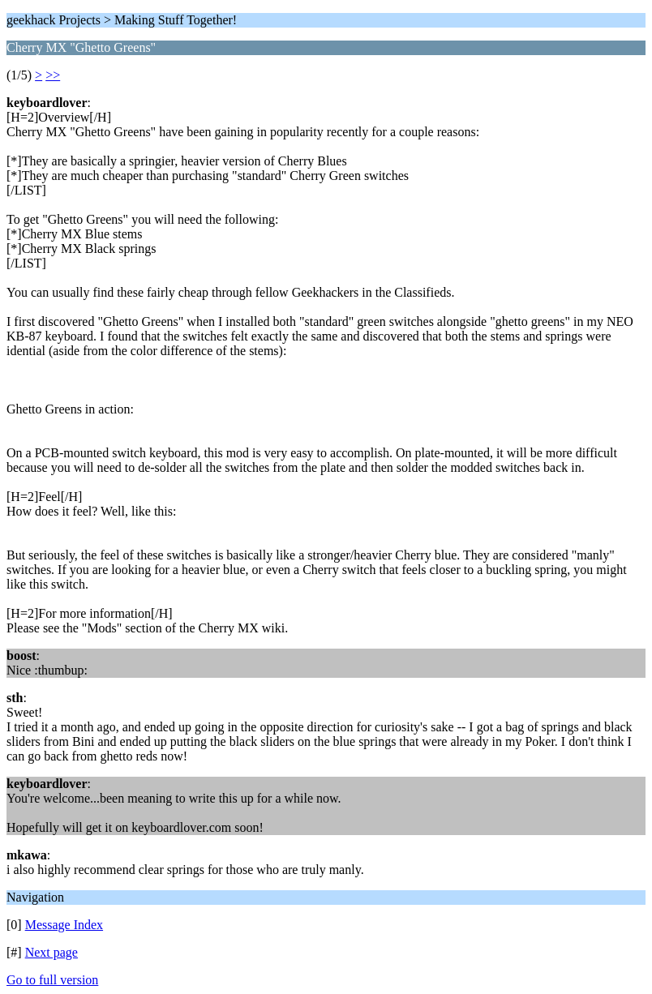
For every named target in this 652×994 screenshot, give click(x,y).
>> (52, 75)
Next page (51, 952)
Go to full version (52, 980)
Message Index (64, 925)
